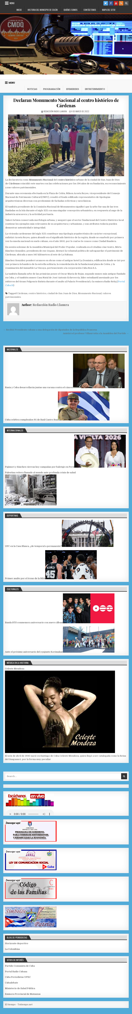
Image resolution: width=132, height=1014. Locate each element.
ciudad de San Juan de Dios (62, 293)
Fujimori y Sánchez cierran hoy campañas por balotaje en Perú (39, 467)
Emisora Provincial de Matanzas (23, 994)
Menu (12, 3)
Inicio (19, 9)
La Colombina (12, 949)
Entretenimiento (95, 89)
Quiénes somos (71, 9)
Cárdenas (22, 293)
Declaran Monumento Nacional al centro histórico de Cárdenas (66, 102)
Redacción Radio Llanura (55, 111)
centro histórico (37, 293)
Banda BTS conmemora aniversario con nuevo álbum (34, 622)
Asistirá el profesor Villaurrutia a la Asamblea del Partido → (96, 333)
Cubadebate (11, 982)
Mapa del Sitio (108, 9)
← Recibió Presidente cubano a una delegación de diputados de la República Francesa (50, 329)
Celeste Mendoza (14, 668)
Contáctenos (90, 9)
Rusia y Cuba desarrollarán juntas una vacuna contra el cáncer (39, 387)
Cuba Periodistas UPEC (18, 977)
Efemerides (72, 89)
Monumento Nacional (90, 293)
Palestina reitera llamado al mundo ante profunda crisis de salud (40, 472)
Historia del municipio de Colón (43, 9)
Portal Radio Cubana (16, 971)
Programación (51, 89)
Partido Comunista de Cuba (20, 966)
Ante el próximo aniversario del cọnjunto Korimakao (34, 652)
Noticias (32, 89)
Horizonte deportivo (16, 943)
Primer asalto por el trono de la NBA (25, 578)
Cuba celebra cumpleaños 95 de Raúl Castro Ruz (31, 419)
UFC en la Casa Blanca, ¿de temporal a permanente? (33, 546)
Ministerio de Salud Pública (20, 988)
